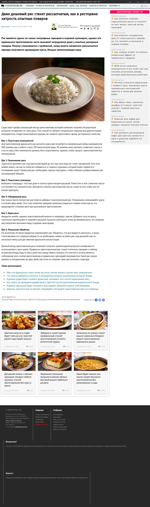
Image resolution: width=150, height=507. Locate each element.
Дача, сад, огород (78, 6)
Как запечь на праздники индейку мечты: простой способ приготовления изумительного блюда (53, 282)
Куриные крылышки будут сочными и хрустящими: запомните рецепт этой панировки (48, 285)
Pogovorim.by (12, 410)
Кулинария (62, 6)
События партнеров (60, 427)
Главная (30, 6)
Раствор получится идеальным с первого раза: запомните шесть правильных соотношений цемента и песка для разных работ (129, 88)
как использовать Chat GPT (88, 2)
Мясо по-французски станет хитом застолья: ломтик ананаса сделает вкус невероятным (49, 272)
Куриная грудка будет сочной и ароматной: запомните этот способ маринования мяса (48, 279)
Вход (144, 6)
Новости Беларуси (45, 6)
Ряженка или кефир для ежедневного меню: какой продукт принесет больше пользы (129, 122)
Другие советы (58, 424)
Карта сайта (39, 422)
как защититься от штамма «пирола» (56, 2)
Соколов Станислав (64, 25)
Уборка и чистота (98, 6)
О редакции (39, 419)
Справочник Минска (42, 414)
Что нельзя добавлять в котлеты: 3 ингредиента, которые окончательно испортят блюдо (49, 275)
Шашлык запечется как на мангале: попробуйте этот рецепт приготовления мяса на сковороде (52, 289)
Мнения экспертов (59, 429)
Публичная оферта (41, 417)
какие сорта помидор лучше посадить (19, 2)
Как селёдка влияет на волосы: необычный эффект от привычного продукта (129, 55)
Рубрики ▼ (114, 6)
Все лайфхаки (58, 414)
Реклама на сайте (41, 424)
